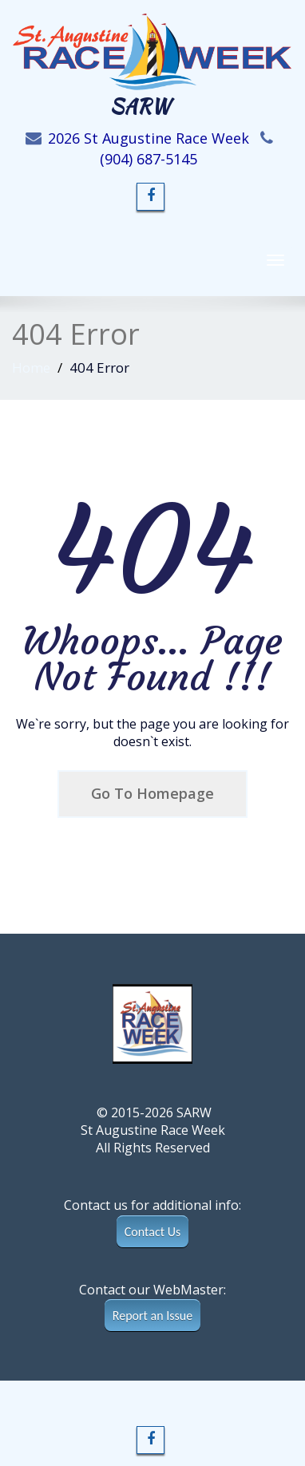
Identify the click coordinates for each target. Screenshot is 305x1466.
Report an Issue (152, 1315)
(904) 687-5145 (148, 158)
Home (31, 367)
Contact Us (152, 1231)
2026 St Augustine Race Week (148, 138)
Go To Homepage (152, 793)
